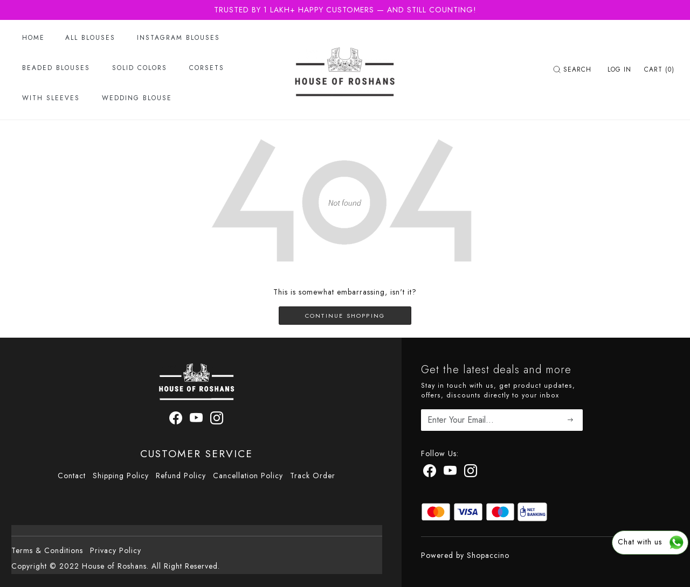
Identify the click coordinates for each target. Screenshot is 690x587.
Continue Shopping (345, 315)
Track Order (312, 475)
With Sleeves (51, 98)
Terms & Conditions (47, 550)
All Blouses (90, 38)
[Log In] (619, 69)
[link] (573, 69)
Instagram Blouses (178, 38)
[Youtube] (450, 472)
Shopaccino (488, 555)
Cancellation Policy (248, 475)
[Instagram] (471, 472)
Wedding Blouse (137, 98)
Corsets (206, 68)
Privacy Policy (115, 550)
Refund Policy (181, 475)
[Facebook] (430, 472)
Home (33, 38)
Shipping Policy (121, 475)
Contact (72, 475)
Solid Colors (139, 68)
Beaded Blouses (56, 68)
